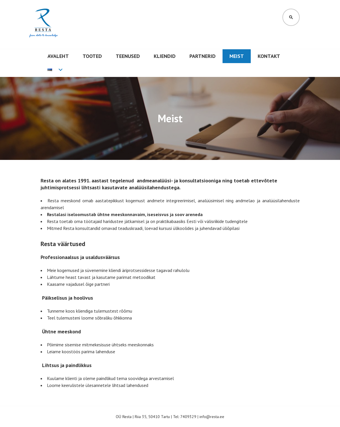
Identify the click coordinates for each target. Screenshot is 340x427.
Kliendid (165, 56)
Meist (236, 56)
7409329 (188, 416)
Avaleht (58, 56)
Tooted (92, 56)
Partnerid (202, 56)
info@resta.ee (212, 416)
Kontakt (269, 56)
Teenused (128, 56)
